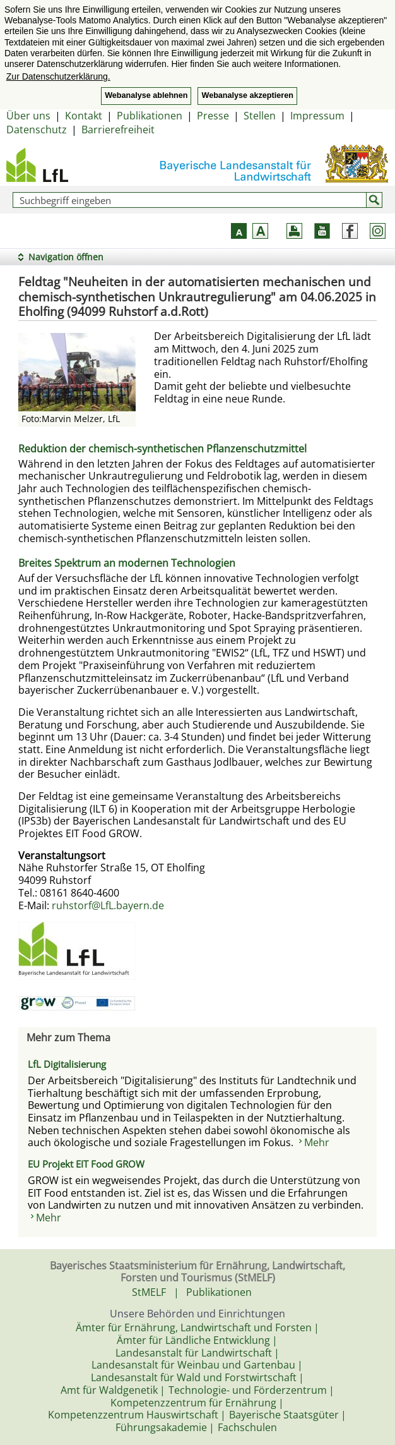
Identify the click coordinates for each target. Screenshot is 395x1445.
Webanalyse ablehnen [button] (146, 95)
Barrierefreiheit (118, 129)
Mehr (316, 1142)
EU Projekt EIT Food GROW (86, 1164)
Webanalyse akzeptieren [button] (247, 95)
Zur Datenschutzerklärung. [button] (58, 76)
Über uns (28, 116)
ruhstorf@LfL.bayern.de (108, 905)
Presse (213, 116)
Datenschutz (36, 129)
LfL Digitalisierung (67, 1064)
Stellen (260, 116)
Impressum (317, 116)
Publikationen (149, 116)
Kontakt (83, 116)
